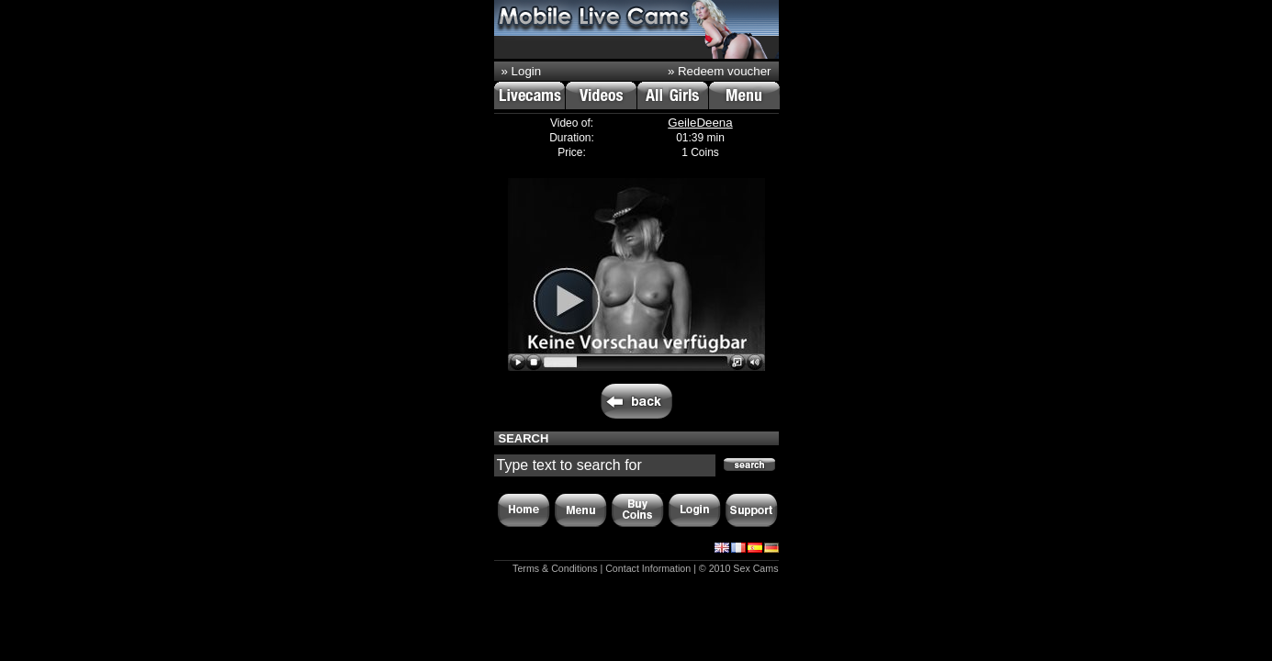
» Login (521, 71)
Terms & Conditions (554, 568)
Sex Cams (755, 568)
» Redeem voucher (719, 71)
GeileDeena (700, 122)
